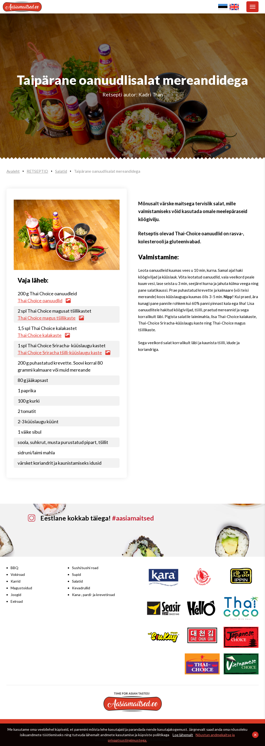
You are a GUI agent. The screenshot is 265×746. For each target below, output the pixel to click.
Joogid (16, 594)
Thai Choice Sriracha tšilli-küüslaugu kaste (64, 352)
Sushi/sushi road (85, 568)
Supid (76, 574)
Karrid (15, 581)
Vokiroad (18, 574)
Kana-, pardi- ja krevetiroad (93, 594)
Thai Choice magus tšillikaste (51, 318)
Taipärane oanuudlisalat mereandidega (107, 171)
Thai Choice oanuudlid (44, 300)
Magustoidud (21, 588)
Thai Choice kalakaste (44, 335)
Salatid (61, 171)
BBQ (14, 568)
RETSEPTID (37, 171)
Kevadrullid (81, 588)
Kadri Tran (150, 94)
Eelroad (17, 601)
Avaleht (13, 171)
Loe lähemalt (183, 735)
